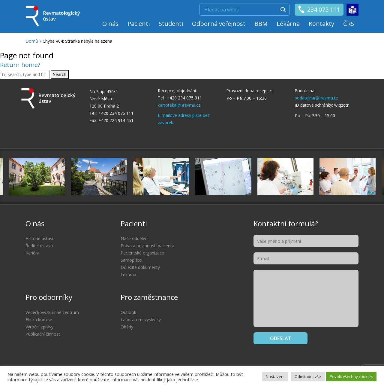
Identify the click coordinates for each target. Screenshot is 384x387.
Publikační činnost (43, 334)
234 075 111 (319, 9)
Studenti (171, 24)
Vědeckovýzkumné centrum (52, 312)
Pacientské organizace (142, 253)
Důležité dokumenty (140, 267)
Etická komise (39, 319)
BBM (261, 24)
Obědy (127, 327)
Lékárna (288, 24)
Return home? (20, 65)
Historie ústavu (40, 238)
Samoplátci (131, 260)
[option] (223, 176)
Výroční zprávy (39, 327)
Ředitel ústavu (39, 245)
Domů (32, 41)
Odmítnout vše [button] (308, 376)
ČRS (348, 24)
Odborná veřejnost (218, 24)
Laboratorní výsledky (141, 319)
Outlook (128, 312)
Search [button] (59, 74)
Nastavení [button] (275, 376)
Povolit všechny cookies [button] (351, 376)
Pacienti (139, 24)
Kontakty (321, 24)
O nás (110, 24)
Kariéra (32, 253)
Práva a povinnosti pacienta (147, 245)
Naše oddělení (134, 238)
